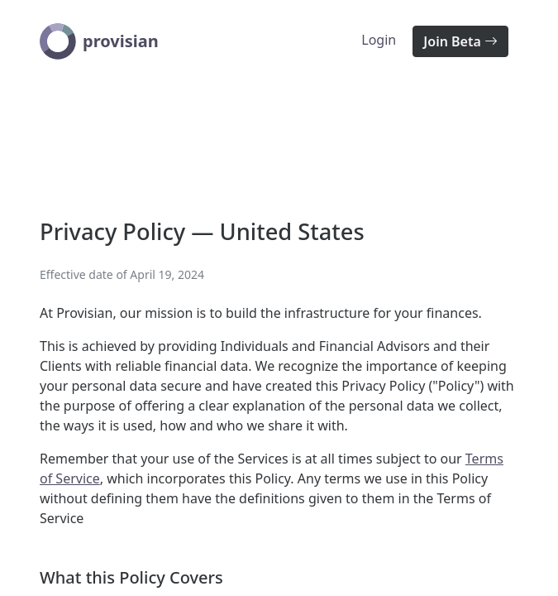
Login (378, 40)
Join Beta (460, 41)
